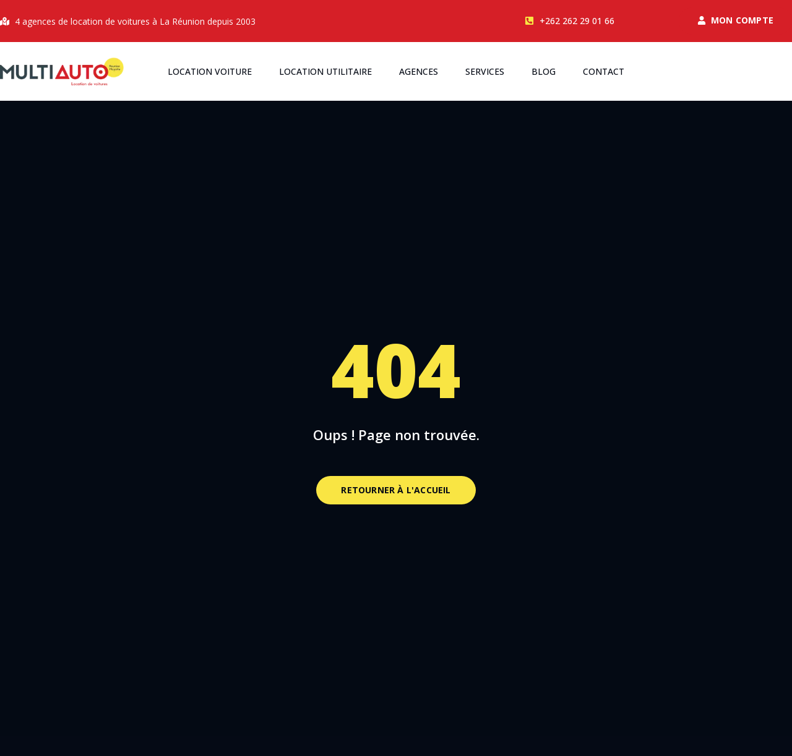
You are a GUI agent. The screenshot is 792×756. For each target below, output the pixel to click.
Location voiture (210, 71)
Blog (544, 71)
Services (484, 71)
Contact (603, 71)
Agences (418, 71)
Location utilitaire (325, 71)
